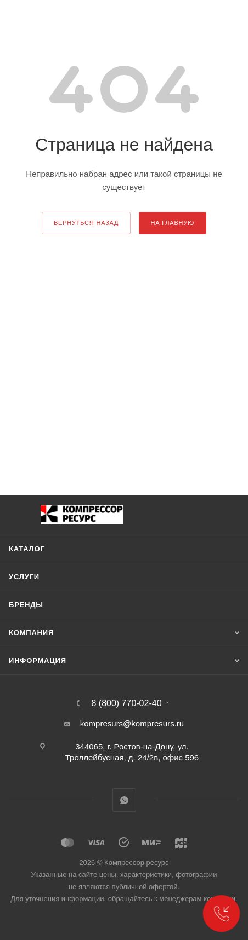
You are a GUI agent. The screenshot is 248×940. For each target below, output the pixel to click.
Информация (37, 660)
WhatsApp (124, 800)
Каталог (27, 549)
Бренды (26, 605)
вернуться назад (86, 223)
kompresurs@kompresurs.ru (132, 723)
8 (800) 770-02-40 (126, 703)
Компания (31, 632)
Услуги (24, 577)
